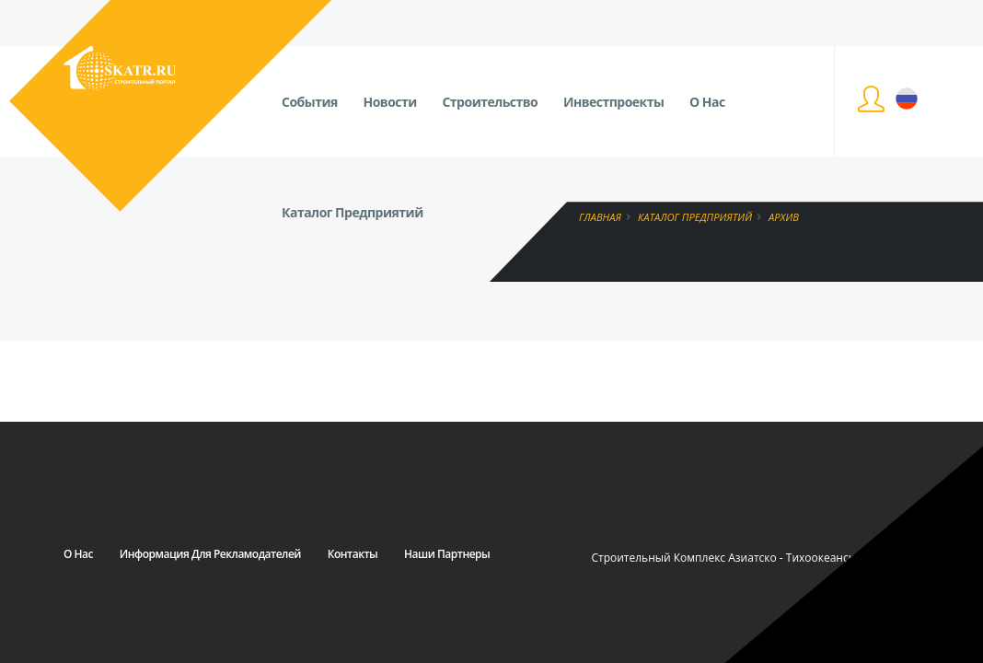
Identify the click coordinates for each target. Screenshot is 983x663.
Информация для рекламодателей (210, 554)
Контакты (353, 554)
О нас (78, 554)
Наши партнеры (447, 554)
